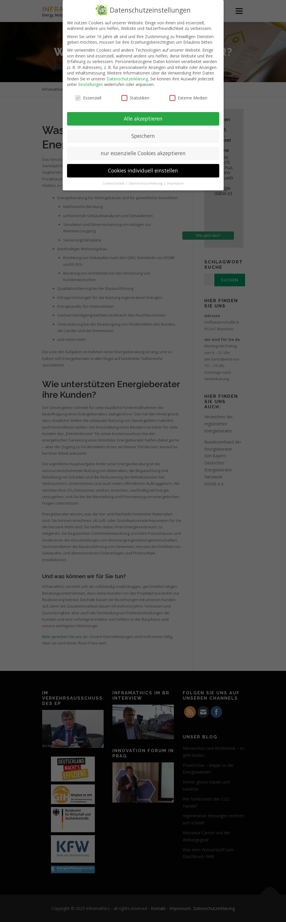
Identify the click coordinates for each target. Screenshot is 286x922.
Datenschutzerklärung (127, 79)
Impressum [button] (175, 183)
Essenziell (88, 98)
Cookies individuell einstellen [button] (143, 170)
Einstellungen (90, 84)
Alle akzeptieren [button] (143, 118)
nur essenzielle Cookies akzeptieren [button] (143, 153)
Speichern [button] (143, 135)
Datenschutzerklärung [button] (146, 183)
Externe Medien (188, 98)
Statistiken (135, 98)
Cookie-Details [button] (113, 183)
